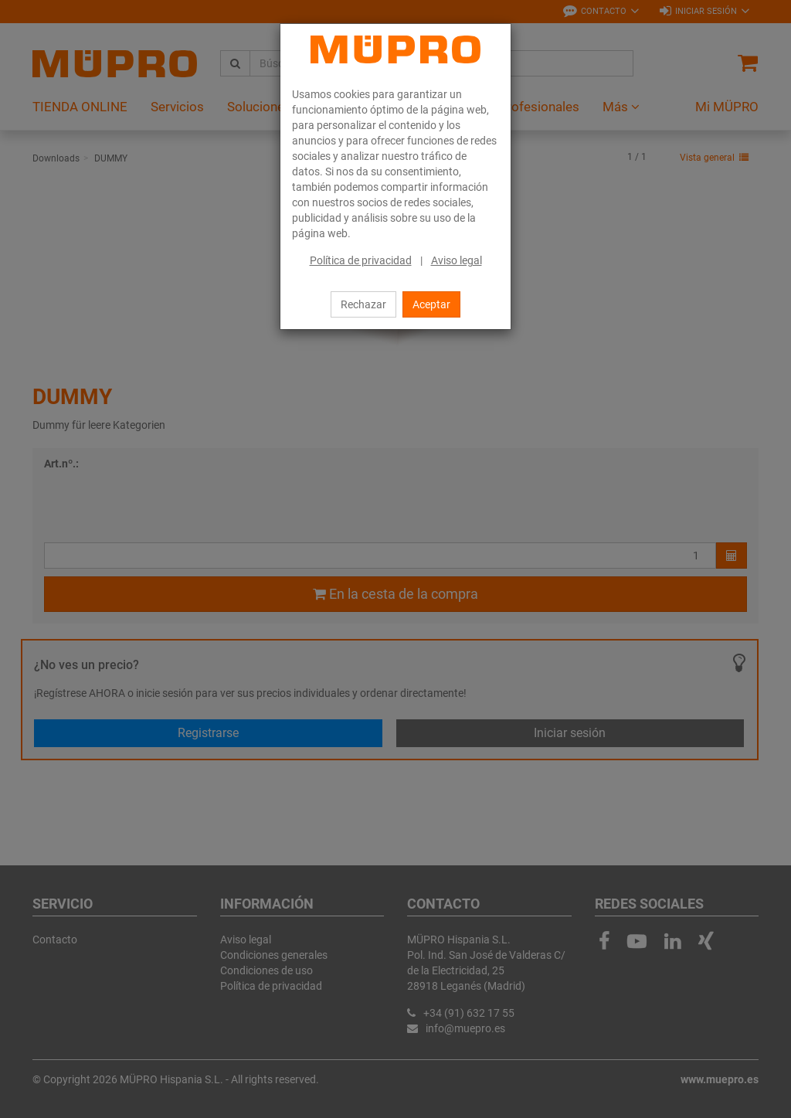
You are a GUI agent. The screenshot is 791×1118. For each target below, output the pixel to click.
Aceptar (431, 304)
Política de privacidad (361, 260)
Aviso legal (456, 260)
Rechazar (363, 304)
